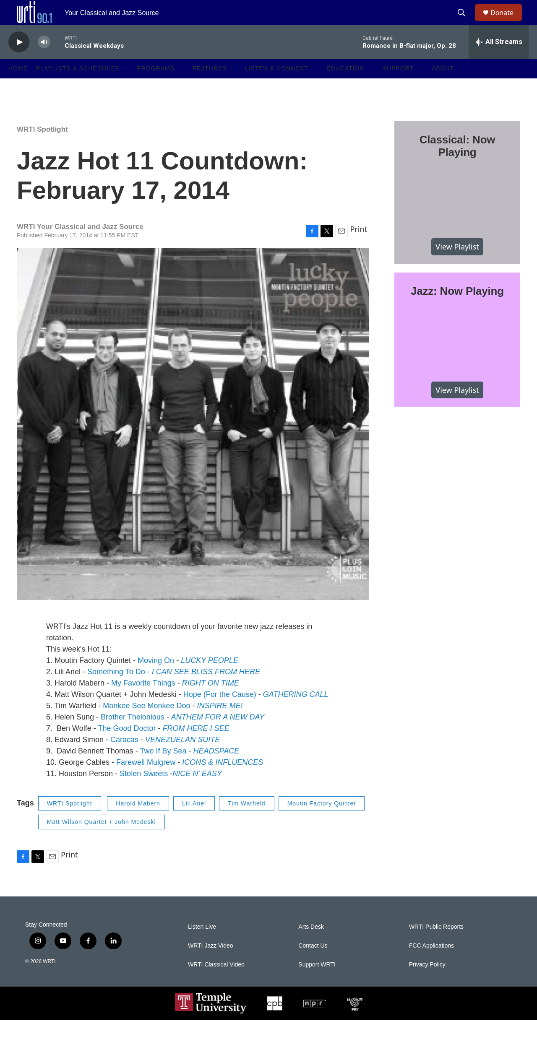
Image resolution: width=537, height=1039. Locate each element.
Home (18, 87)
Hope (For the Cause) (219, 713)
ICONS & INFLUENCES (222, 781)
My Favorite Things (143, 702)
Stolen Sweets (144, 792)
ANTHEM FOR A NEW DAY (217, 736)
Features (210, 87)
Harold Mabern (138, 822)
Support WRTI (316, 983)
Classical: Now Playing (457, 164)
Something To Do (116, 690)
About (443, 87)
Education (345, 87)
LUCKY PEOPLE (209, 679)
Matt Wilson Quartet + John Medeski (101, 840)
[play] (19, 61)
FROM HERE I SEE (195, 747)
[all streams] (499, 61)
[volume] (44, 61)
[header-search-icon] (465, 22)
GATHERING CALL (295, 713)
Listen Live (202, 946)
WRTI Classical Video (216, 983)
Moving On (156, 679)
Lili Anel (194, 822)
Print (358, 248)
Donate (507, 22)
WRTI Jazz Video (210, 964)
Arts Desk (311, 946)
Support (397, 87)
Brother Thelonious (132, 736)
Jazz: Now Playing (457, 310)
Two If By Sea (163, 770)
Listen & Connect (276, 87)
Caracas (124, 758)
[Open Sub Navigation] (125, 87)
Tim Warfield (247, 822)
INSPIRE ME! (219, 724)
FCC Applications (431, 964)
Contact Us (312, 964)
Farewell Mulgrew (145, 781)
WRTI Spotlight (42, 148)
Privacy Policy (427, 983)
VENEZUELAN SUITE (182, 758)
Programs (156, 87)
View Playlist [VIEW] (457, 265)
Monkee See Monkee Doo (146, 724)
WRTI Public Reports (436, 946)
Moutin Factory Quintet (321, 822)
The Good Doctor (127, 747)
